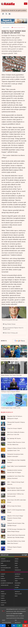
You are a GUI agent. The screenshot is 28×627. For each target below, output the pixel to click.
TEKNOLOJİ (3, 593)
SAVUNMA (17, 585)
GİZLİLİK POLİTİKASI (6, 622)
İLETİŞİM (24, 555)
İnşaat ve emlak (6, 27)
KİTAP (16, 596)
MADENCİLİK (18, 570)
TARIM (16, 580)
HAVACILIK (3, 600)
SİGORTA (3, 570)
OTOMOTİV (17, 576)
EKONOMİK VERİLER (5, 561)
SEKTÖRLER (17, 574)
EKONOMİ (3, 558)
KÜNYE (3, 620)
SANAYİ (2, 605)
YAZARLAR (17, 591)
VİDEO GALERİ (18, 593)
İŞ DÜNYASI (3, 580)
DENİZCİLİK (3, 602)
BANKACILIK (3, 565)
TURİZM (2, 596)
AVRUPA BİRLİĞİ (4, 585)
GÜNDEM (3, 574)
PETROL (16, 567)
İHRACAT (3, 578)
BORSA (16, 561)
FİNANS (16, 558)
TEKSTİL (3, 598)
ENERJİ (2, 591)
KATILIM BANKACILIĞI (6, 567)
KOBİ (2, 563)
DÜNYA (2, 576)
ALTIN (16, 565)
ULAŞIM (16, 587)
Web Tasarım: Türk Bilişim (18, 623)
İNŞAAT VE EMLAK (19, 578)
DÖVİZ (16, 563)
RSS (16, 620)
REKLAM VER (4, 555)
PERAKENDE (18, 583)
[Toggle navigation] (25, 4)
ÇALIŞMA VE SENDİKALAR (7, 583)
